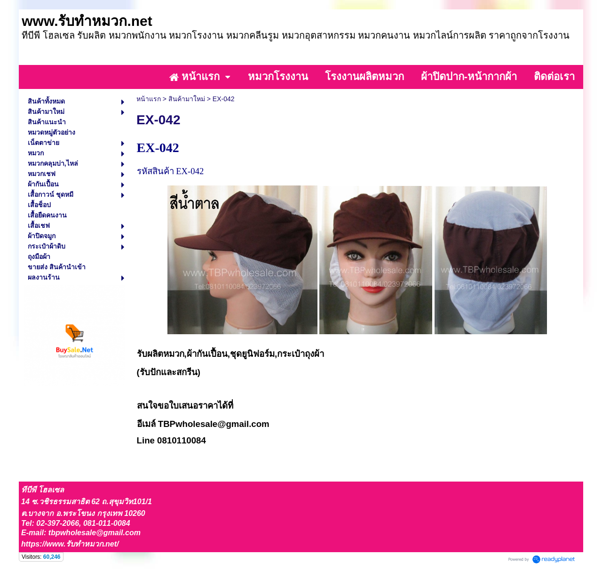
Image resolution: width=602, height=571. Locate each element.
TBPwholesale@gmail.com (213, 424)
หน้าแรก (148, 99)
